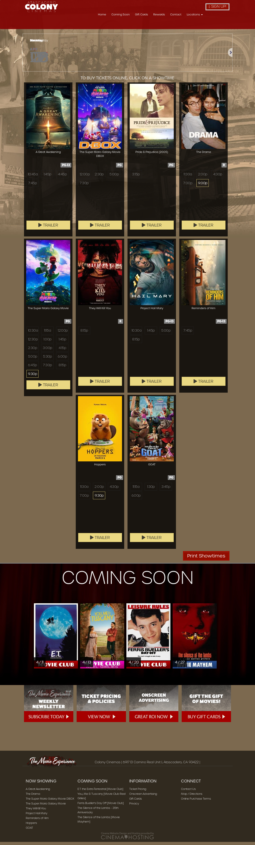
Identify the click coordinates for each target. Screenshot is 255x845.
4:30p (217, 177)
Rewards (183, 25)
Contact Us (188, 792)
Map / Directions (191, 797)
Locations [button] (219, 25)
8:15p (62, 368)
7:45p (32, 186)
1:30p (151, 489)
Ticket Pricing (137, 792)
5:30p (47, 359)
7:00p (187, 186)
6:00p (62, 359)
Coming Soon (144, 25)
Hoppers (31, 826)
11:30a (187, 177)
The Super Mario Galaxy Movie (46, 806)
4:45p (62, 177)
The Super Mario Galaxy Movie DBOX (50, 802)
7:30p (84, 186)
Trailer (48, 228)
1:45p (47, 177)
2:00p (202, 177)
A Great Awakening (38, 792)
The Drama (33, 797)
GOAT (29, 831)
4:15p (62, 350)
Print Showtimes (206, 558)
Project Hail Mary (36, 816)
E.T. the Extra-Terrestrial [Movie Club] (100, 792)
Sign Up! (217, 6)
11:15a (47, 333)
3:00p (47, 350)
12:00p (85, 177)
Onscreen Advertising (143, 797)
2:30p (99, 177)
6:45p (32, 368)
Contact (199, 25)
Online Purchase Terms (196, 802)
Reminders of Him (37, 821)
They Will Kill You (36, 811)
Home (126, 25)
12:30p (33, 342)
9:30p (32, 376)
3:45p (165, 489)
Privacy (134, 806)
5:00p (114, 177)
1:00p (47, 342)
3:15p (136, 177)
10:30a (33, 333)
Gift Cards (165, 25)
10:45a (33, 177)
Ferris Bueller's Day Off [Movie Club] (101, 806)
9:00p (202, 186)
